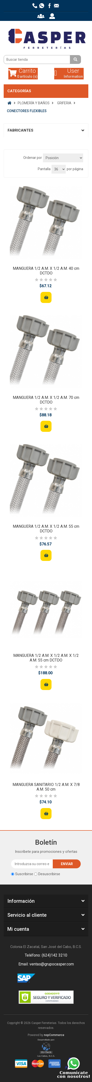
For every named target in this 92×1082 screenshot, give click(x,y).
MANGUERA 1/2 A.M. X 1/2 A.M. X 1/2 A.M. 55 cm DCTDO (46, 657)
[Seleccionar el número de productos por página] (59, 169)
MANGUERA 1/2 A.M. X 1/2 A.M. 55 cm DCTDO (46, 528)
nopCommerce (54, 1035)
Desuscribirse (49, 874)
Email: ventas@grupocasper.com (46, 964)
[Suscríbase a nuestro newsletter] (32, 863)
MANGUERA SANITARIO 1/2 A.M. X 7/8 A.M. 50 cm (46, 787)
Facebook (40, 978)
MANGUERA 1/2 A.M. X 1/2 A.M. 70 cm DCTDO (46, 400)
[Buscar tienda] (37, 59)
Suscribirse (24, 874)
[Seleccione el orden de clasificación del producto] (63, 157)
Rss (52, 978)
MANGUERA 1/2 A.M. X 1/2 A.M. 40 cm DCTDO (46, 270)
